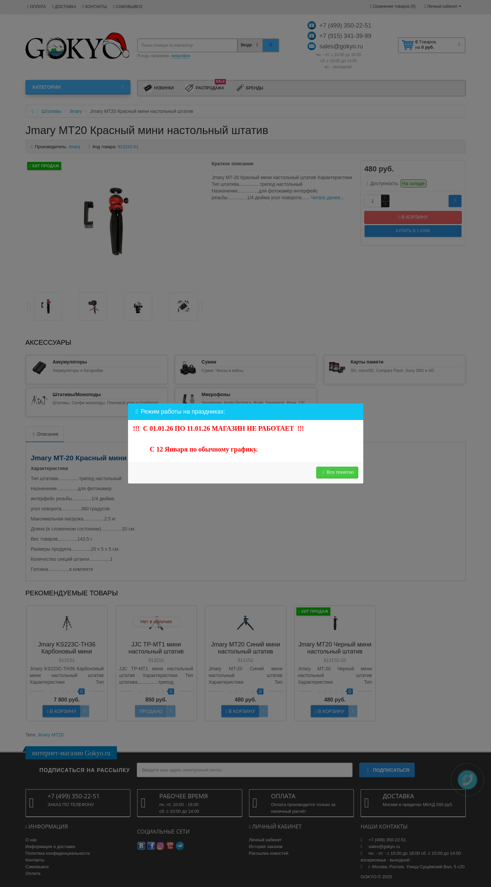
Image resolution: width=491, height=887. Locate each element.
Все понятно (337, 472)
